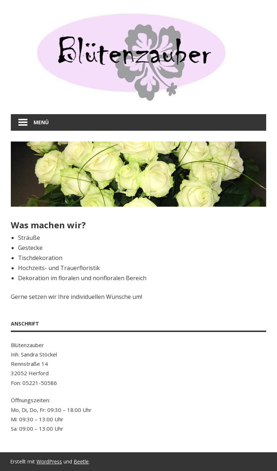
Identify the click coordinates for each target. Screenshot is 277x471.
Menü (41, 122)
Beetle (81, 461)
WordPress (49, 461)
